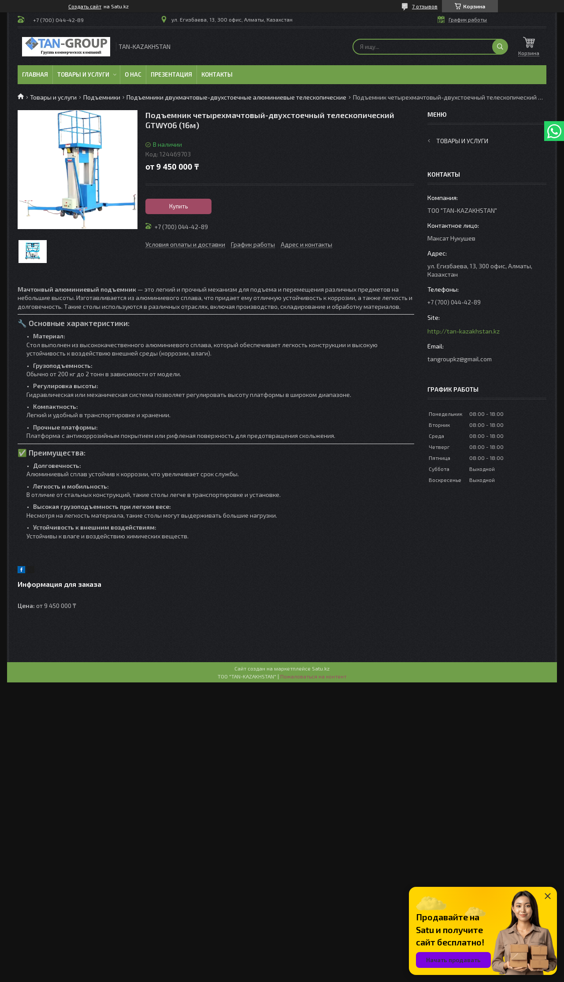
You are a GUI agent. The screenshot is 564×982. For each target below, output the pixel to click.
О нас (133, 74)
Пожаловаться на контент (313, 676)
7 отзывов (425, 6)
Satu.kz (321, 668)
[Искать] (500, 47)
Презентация (171, 74)
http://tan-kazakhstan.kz (463, 331)
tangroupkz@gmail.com (459, 359)
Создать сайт (84, 6)
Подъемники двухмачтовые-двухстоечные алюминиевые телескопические (236, 97)
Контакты (217, 74)
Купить (178, 206)
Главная (35, 74)
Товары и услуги (83, 74)
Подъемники (101, 97)
